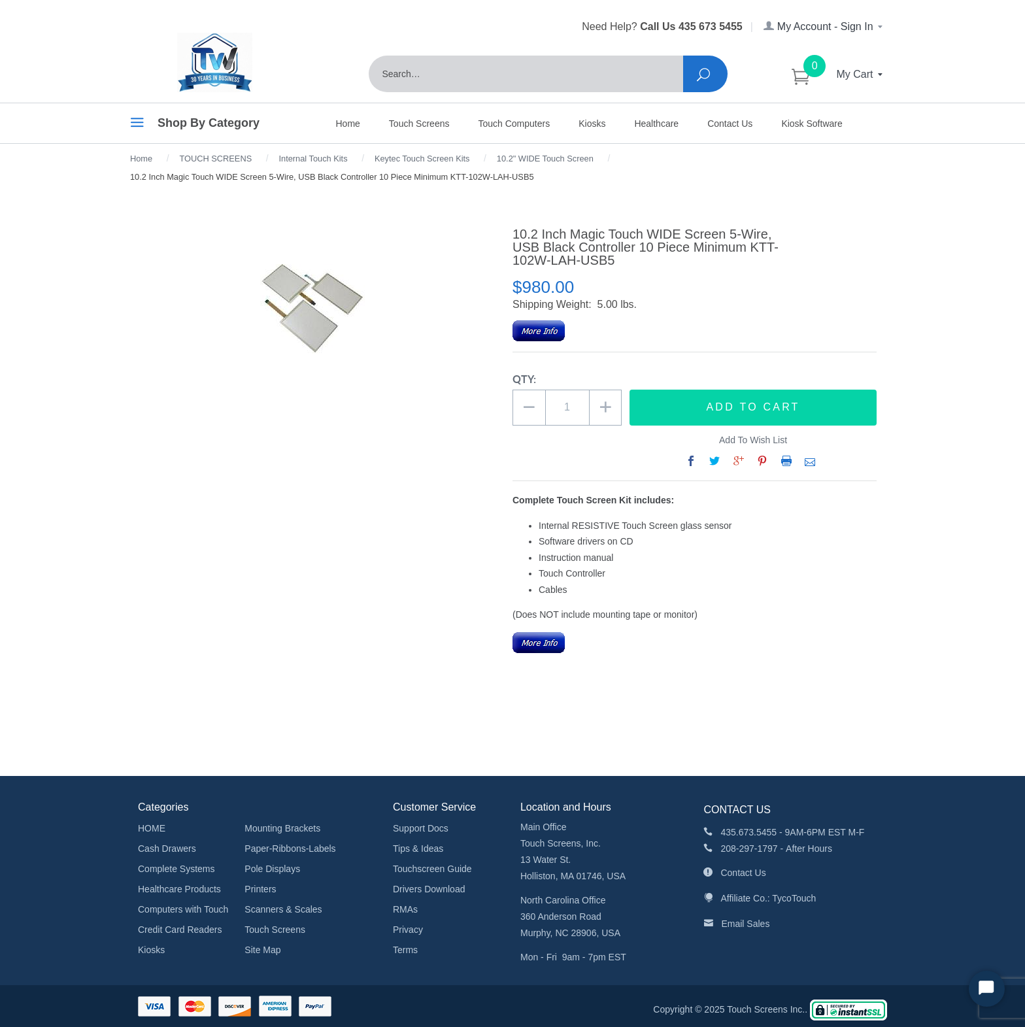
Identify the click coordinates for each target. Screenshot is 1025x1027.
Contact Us (729, 123)
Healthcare (656, 123)
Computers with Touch (183, 909)
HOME (151, 828)
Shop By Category (195, 125)
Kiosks (592, 123)
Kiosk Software (811, 123)
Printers (260, 889)
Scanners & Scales (283, 909)
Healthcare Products (179, 889)
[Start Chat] (987, 989)
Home (348, 123)
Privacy (408, 929)
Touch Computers (514, 123)
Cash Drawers (167, 848)
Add (753, 407)
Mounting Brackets (282, 828)
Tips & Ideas (418, 848)
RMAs (405, 909)
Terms (405, 950)
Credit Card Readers (180, 929)
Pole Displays (272, 869)
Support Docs (420, 828)
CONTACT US (737, 809)
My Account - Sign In (824, 26)
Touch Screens (419, 123)
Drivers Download (429, 889)
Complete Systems (176, 869)
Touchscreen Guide (432, 869)
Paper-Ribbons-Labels (289, 848)
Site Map (262, 950)
